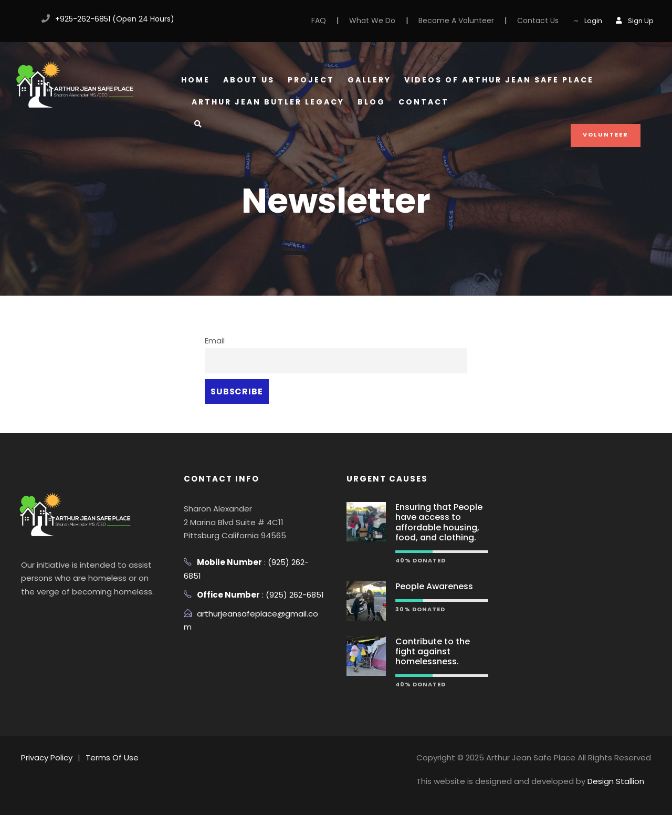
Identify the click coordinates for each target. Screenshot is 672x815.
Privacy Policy (46, 757)
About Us (249, 80)
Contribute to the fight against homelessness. (432, 651)
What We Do (372, 20)
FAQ (318, 20)
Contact (423, 102)
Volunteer (605, 134)
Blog (371, 102)
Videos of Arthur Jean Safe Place (499, 80)
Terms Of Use (112, 757)
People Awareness (434, 586)
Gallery (369, 80)
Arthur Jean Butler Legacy (268, 102)
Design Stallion (615, 781)
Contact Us (538, 20)
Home (195, 80)
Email (215, 341)
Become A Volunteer (456, 20)
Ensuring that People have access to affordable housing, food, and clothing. (438, 522)
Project (311, 80)
